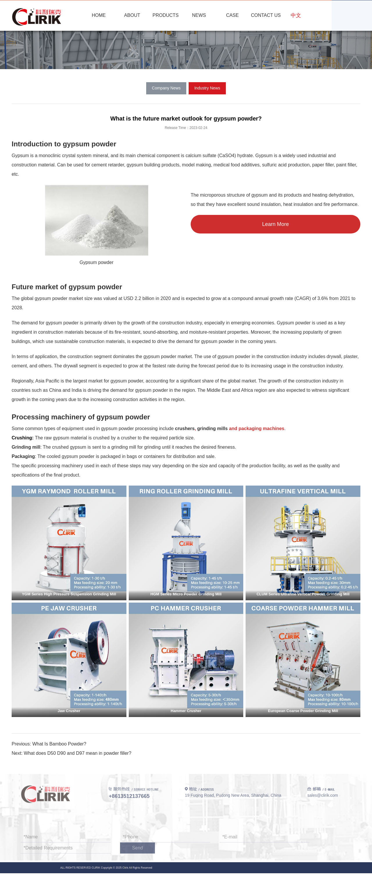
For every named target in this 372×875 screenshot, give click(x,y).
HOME (99, 15)
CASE (232, 15)
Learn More (275, 224)
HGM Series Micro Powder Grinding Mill (186, 594)
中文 (296, 15)
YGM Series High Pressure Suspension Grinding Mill (69, 594)
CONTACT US (266, 15)
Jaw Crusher (69, 711)
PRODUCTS (166, 15)
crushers (185, 428)
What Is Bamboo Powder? (59, 743)
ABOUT (132, 15)
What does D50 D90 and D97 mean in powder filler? (77, 753)
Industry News (207, 88)
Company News (166, 88)
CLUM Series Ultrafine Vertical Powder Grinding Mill (303, 594)
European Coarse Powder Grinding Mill (303, 711)
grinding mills (212, 428)
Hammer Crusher (186, 711)
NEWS (199, 15)
